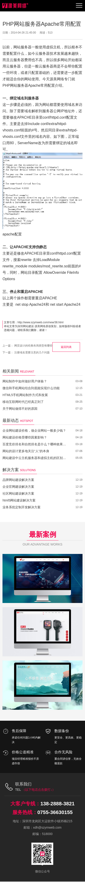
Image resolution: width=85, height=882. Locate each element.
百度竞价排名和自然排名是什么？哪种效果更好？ (35, 444)
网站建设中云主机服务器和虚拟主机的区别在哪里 (35, 458)
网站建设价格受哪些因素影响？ (24, 437)
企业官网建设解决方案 (18, 486)
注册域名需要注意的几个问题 (32, 352)
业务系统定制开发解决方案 (21, 507)
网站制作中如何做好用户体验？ (24, 381)
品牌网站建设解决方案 (18, 480)
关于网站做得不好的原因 (19, 408)
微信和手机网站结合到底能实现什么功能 (31, 388)
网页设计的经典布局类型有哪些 (33, 345)
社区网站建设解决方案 (18, 493)
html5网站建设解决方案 (19, 500)
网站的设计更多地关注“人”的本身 (25, 451)
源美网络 (40, 326)
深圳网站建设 (25, 326)
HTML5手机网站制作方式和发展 (25, 395)
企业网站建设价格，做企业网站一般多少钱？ (34, 430)
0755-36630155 (55, 812)
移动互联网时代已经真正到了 (23, 402)
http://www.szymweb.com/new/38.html (40, 322)
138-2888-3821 (57, 804)
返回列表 (66, 347)
